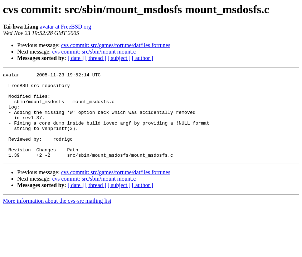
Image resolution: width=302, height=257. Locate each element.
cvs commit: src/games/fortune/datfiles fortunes (115, 45)
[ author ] (143, 58)
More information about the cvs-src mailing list (57, 218)
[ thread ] (95, 58)
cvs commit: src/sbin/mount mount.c (94, 52)
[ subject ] (119, 58)
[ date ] (76, 58)
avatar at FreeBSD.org (65, 27)
